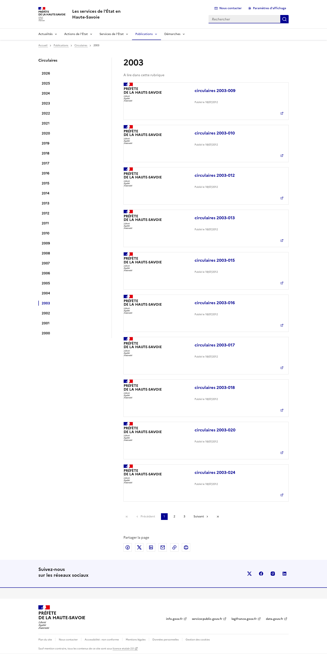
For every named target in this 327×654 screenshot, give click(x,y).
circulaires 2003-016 (215, 303)
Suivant (199, 516)
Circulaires (81, 45)
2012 (45, 213)
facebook (261, 573)
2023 (46, 103)
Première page (126, 516)
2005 (46, 283)
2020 (46, 133)
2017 (45, 163)
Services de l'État (111, 34)
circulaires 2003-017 (215, 345)
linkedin (284, 573)
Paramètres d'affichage (269, 8)
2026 (46, 73)
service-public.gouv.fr (207, 619)
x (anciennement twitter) (249, 573)
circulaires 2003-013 (215, 218)
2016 (45, 173)
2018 (45, 153)
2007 (46, 263)
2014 (45, 193)
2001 (45, 323)
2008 (46, 253)
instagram (273, 573)
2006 (46, 273)
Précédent (148, 516)
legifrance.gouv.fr (244, 619)
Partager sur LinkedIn (151, 547)
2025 (46, 83)
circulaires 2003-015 (215, 260)
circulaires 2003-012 (215, 175)
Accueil (43, 45)
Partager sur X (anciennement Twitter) (139, 547)
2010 (45, 233)
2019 (45, 143)
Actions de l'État (76, 34)
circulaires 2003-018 (215, 387)
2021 (45, 123)
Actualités (45, 34)
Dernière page (217, 516)
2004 (46, 293)
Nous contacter (230, 8)
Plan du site (45, 640)
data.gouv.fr (274, 619)
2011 (45, 223)
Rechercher (284, 19)
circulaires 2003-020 (215, 430)
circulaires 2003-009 (215, 90)
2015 (45, 183)
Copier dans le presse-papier (174, 547)
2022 (46, 113)
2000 (46, 333)
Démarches (172, 34)
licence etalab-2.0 (123, 648)
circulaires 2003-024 (215, 472)
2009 (46, 243)
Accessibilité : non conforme (102, 640)
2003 (46, 303)
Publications (144, 34)
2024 (46, 93)
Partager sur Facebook (127, 547)
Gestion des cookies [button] (198, 640)
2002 (46, 313)
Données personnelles (165, 640)
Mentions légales (136, 640)
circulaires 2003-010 (215, 133)
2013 (45, 203)
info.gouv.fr (174, 619)
